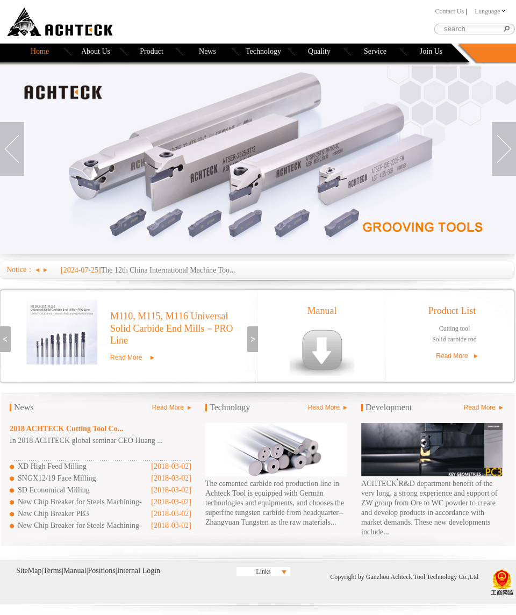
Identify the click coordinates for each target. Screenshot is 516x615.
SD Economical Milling (54, 490)
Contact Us (449, 11)
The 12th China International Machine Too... (168, 270)
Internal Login (138, 571)
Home (40, 51)
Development (389, 407)
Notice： (20, 270)
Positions (101, 571)
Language (489, 11)
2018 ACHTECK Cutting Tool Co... (66, 429)
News (207, 51)
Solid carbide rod (454, 339)
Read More (126, 357)
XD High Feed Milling (52, 466)
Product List (452, 310)
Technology (263, 51)
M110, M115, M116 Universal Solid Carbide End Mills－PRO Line (171, 328)
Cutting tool (454, 328)
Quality (319, 51)
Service (375, 51)
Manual (322, 310)
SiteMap (28, 571)
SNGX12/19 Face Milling (57, 478)
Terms (52, 571)
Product (151, 51)
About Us (95, 51)
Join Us (431, 51)
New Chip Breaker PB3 (53, 514)
